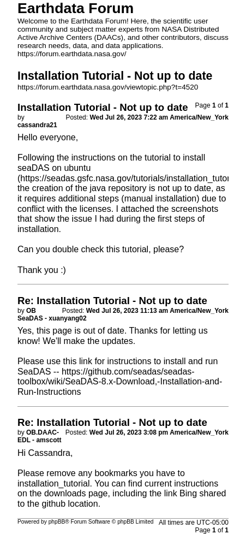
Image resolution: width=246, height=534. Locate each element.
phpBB (57, 522)
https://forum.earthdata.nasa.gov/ (72, 54)
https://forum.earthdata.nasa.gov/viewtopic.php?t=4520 (107, 87)
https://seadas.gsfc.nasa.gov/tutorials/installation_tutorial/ (130, 178)
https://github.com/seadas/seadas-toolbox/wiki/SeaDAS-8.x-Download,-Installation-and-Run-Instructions (119, 381)
